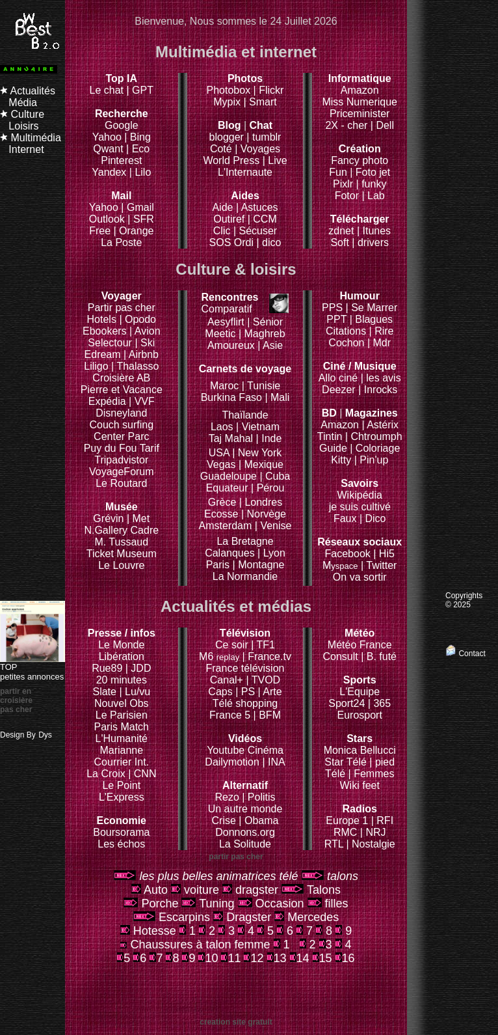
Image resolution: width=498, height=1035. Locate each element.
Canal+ (228, 679)
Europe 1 (347, 820)
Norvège (266, 513)
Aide (223, 207)
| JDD (138, 668)
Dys (45, 734)
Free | (104, 230)
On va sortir (360, 577)
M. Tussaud (121, 541)
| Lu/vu (134, 691)
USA (219, 452)
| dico (268, 242)
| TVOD (263, 679)
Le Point (121, 785)
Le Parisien (122, 715)
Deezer (340, 389)
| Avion (144, 331)
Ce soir (242, 639)
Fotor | (351, 195)
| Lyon (271, 553)
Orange (136, 230)
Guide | (337, 448)
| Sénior (265, 321)
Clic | (224, 230)
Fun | (342, 172)
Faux (347, 518)
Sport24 (346, 703)
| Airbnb (141, 354)
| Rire (381, 331)
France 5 (229, 715)
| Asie (270, 345)
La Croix (105, 773)
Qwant (109, 148)
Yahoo (107, 137)
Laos (222, 426)
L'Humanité (122, 738)
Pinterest (121, 160)
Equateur (228, 487)
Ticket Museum (121, 553)
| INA (273, 761)
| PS (245, 691)
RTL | (338, 843)
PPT (336, 319)
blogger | (230, 137)
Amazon (360, 90)
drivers (373, 242)
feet (371, 785)
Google (121, 119)
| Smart (259, 101)
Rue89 (108, 668)
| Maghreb (262, 333)
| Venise (273, 525)
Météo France (360, 644)
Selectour (110, 342)
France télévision (245, 668)
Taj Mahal (232, 438)
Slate (105, 691)
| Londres (260, 502)
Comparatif (229, 303)
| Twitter (379, 565)
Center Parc (121, 436)
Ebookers (105, 331)
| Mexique (261, 464)
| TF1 (263, 644)
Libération (121, 656)
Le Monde (121, 644)
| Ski (145, 342)
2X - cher (347, 125)
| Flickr (269, 90)
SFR (143, 219)
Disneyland (121, 413)
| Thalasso (135, 366)
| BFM (267, 715)
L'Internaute (245, 172)
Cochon (347, 342)
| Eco (138, 148)
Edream (103, 354)
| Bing (137, 137)
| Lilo (140, 172)
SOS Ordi (233, 242)
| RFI (382, 820)
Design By (18, 734)
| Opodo (137, 319)
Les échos (121, 843)
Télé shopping (245, 703)
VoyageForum (121, 471)
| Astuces (257, 207)
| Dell (382, 125)
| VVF (142, 401)
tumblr (266, 137)
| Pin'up (371, 459)
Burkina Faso (231, 397)
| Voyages (257, 148)
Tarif (149, 448)
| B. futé (379, 656)
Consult (341, 656)
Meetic (220, 333)
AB (143, 377)
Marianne (121, 750)
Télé (335, 773)
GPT (142, 90)
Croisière (113, 377)
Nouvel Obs (121, 703)
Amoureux (232, 345)
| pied (382, 761)
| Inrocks (377, 389)
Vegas (221, 464)
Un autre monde (245, 808)
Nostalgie (373, 843)
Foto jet (373, 172)
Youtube (227, 750)
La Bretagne (244, 541)
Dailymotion (232, 761)
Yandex (109, 172)
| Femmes (371, 773)
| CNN (142, 773)
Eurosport (359, 715)
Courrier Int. (121, 761)
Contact (471, 653)
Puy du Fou (110, 448)
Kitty (341, 459)
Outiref (228, 219)
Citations (346, 331)
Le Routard (121, 483)
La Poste (121, 242)
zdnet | (344, 230)
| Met (138, 518)
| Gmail (137, 207)
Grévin (115, 512)
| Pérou (267, 487)
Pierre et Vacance (122, 389)
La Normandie (245, 576)
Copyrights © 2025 (463, 600)
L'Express (121, 797)
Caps (221, 691)
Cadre (145, 530)
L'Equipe (359, 691)
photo (375, 160)
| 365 (379, 703)
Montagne (261, 564)
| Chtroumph (373, 436)
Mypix (228, 101)
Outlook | (110, 219)
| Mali (277, 397)
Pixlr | (347, 183)
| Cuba (274, 476)
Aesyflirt (225, 321)
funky (373, 183)
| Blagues (371, 319)
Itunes (377, 230)
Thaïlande (245, 415)
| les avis (381, 377)
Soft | (342, 242)
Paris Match (121, 726)
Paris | (220, 564)
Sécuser (258, 230)
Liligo (97, 366)
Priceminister (359, 113)
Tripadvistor (121, 459)
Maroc (224, 385)
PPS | (336, 307)
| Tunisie (261, 385)
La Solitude (245, 843)
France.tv (269, 656)
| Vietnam (258, 426)
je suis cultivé (360, 506)
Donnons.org (245, 832)
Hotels (101, 319)
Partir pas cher (121, 307)
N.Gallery (105, 530)
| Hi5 (384, 553)
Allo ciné (338, 377)
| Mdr (379, 342)
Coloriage (378, 448)
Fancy (345, 160)
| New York (257, 452)
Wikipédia (359, 489)
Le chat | (111, 90)
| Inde (269, 438)
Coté (221, 148)
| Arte (270, 691)
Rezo (227, 797)
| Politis (258, 797)
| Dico (373, 518)
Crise (225, 820)
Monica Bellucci (360, 750)
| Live (275, 160)
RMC (347, 832)
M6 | (223, 656)
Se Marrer (374, 307)
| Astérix (380, 424)
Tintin (330, 436)
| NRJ (373, 832)
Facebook (359, 547)
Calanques (230, 553)
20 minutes (121, 679)
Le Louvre (121, 565)
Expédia (108, 401)
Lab (376, 195)
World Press (232, 160)
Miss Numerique (359, 101)
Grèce (222, 502)
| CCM (262, 219)
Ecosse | (225, 513)
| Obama (258, 820)
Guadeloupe (228, 476)
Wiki (350, 785)
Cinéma (265, 750)
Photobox (230, 90)
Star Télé (345, 761)
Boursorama (121, 832)
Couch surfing (121, 424)
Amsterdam (225, 525)
